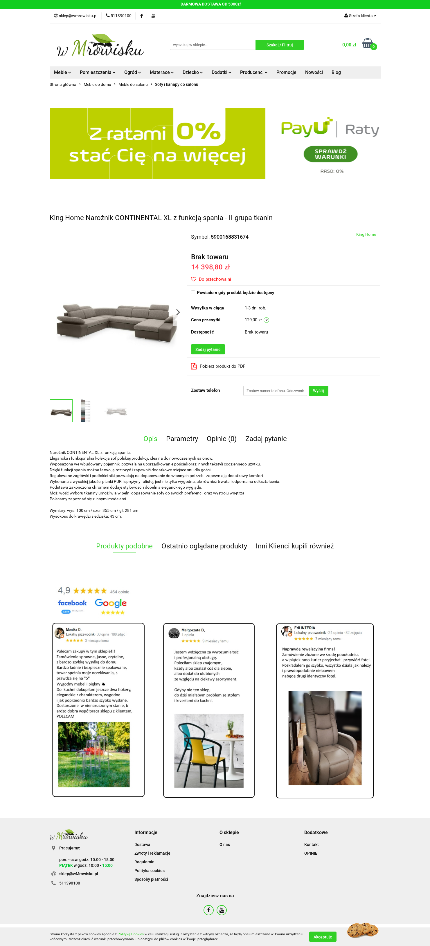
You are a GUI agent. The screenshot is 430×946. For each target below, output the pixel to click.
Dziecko (193, 72)
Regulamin (144, 862)
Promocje (286, 72)
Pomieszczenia (98, 72)
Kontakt (311, 844)
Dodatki (221, 72)
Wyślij (318, 390)
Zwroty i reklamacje (152, 853)
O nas (225, 844)
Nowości (314, 72)
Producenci (254, 72)
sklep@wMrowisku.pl (78, 873)
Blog (336, 72)
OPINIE (310, 853)
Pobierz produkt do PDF (218, 366)
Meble (62, 72)
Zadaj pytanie (208, 349)
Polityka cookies (149, 870)
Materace (162, 72)
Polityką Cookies (131, 934)
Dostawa (142, 844)
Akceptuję (323, 936)
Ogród (132, 72)
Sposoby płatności (151, 879)
